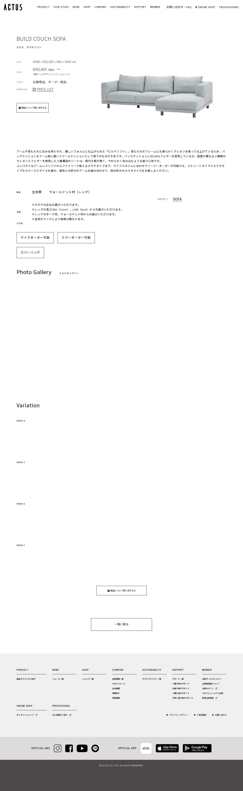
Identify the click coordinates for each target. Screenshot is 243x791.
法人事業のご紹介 (61, 715)
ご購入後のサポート (180, 693)
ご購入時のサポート (180, 684)
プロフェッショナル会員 (212, 693)
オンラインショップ (27, 715)
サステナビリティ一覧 (151, 679)
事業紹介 (116, 693)
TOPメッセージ (118, 684)
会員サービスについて (211, 679)
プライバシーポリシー (178, 715)
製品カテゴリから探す (26, 679)
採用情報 (116, 698)
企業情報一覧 (118, 679)
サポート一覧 (178, 679)
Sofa (177, 199)
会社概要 (116, 688)
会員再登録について (210, 684)
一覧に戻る (121, 624)
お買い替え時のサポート (182, 698)
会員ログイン (209, 688)
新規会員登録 (209, 698)
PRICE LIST (45, 90)
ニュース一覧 (58, 679)
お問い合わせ (220, 715)
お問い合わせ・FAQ (179, 7)
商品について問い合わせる (33, 107)
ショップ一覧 (88, 679)
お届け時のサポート (180, 688)
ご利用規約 (201, 715)
